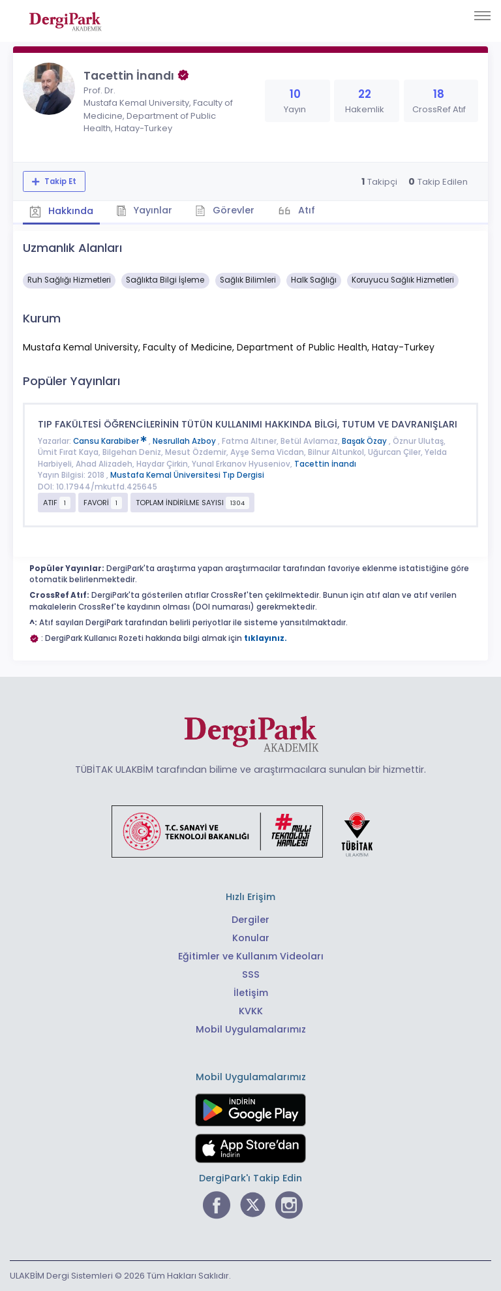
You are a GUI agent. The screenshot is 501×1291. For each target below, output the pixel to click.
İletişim (251, 992)
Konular (250, 937)
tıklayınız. (265, 638)
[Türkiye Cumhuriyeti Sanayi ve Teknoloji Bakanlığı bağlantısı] (250, 830)
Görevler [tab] (224, 210)
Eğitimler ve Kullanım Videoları (251, 956)
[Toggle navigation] (482, 15)
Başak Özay (365, 441)
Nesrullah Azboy (185, 441)
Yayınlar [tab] (144, 210)
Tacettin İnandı (325, 464)
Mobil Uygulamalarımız (251, 1029)
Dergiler (250, 919)
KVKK (251, 1011)
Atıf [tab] (305, 210)
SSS (251, 974)
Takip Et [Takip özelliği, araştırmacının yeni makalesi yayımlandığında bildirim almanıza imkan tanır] (59, 181)
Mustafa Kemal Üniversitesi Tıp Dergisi (187, 475)
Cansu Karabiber (111, 441)
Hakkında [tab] (61, 210)
